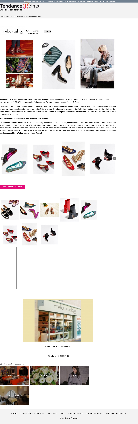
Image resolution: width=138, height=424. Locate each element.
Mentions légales (26, 413)
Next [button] (114, 158)
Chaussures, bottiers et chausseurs (22, 16)
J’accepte (112, 1)
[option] (19, 64)
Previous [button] (2, 158)
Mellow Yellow (37, 16)
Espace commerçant (75, 413)
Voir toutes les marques (12, 187)
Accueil (48, 32)
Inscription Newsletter (94, 413)
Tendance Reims (5, 16)
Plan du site (40, 413)
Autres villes (52, 413)
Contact (62, 413)
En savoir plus (104, 1)
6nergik (74, 418)
